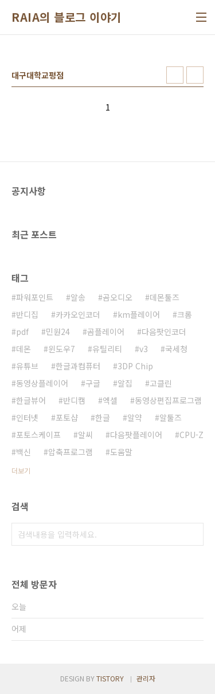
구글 (92, 383)
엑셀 (110, 400)
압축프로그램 (70, 452)
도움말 (121, 452)
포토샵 (67, 417)
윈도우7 (61, 348)
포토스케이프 (38, 434)
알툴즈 (170, 417)
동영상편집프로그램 (168, 400)
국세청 (176, 348)
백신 (23, 452)
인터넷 (27, 417)
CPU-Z (191, 434)
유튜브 (27, 366)
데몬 (23, 348)
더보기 (20, 470)
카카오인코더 (78, 314)
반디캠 (74, 400)
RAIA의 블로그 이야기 (66, 17)
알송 (78, 297)
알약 (134, 417)
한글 (102, 417)
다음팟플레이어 (136, 434)
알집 (125, 383)
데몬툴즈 (164, 297)
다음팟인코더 (164, 331)
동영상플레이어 (42, 383)
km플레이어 (139, 314)
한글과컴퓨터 (78, 366)
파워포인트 (34, 297)
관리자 (145, 678)
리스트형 (195, 75)
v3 (143, 348)
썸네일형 (174, 75)
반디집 (27, 314)
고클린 (161, 383)
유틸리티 (107, 348)
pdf (22, 331)
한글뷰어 (31, 400)
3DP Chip (135, 366)
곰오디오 (117, 297)
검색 (192, 534)
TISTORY (110, 678)
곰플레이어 (105, 331)
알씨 (85, 434)
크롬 (184, 314)
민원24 (58, 331)
